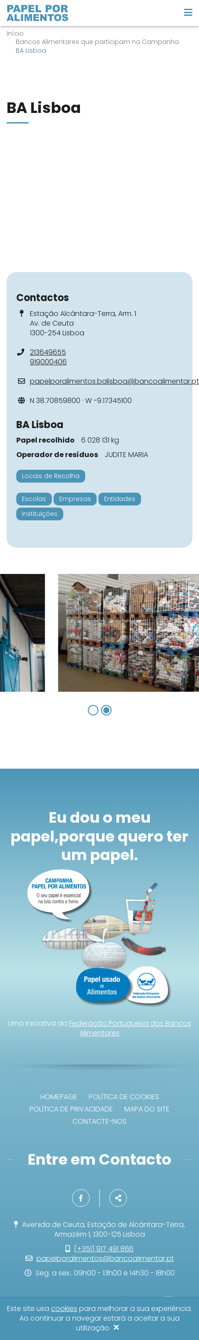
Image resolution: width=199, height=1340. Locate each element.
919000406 (48, 362)
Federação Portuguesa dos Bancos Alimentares (130, 1028)
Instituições (40, 513)
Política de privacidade (71, 1109)
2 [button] (106, 710)
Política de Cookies (124, 1097)
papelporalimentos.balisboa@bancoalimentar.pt (114, 381)
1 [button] (93, 710)
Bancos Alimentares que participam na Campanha (97, 41)
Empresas (75, 498)
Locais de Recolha (51, 476)
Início (15, 33)
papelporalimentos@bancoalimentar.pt (105, 1258)
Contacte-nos (99, 1121)
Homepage (58, 1097)
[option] (99, 633)
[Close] (116, 1328)
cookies (64, 1309)
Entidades (119, 498)
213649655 (48, 352)
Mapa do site (147, 1109)
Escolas (34, 498)
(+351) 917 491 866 (104, 1249)
